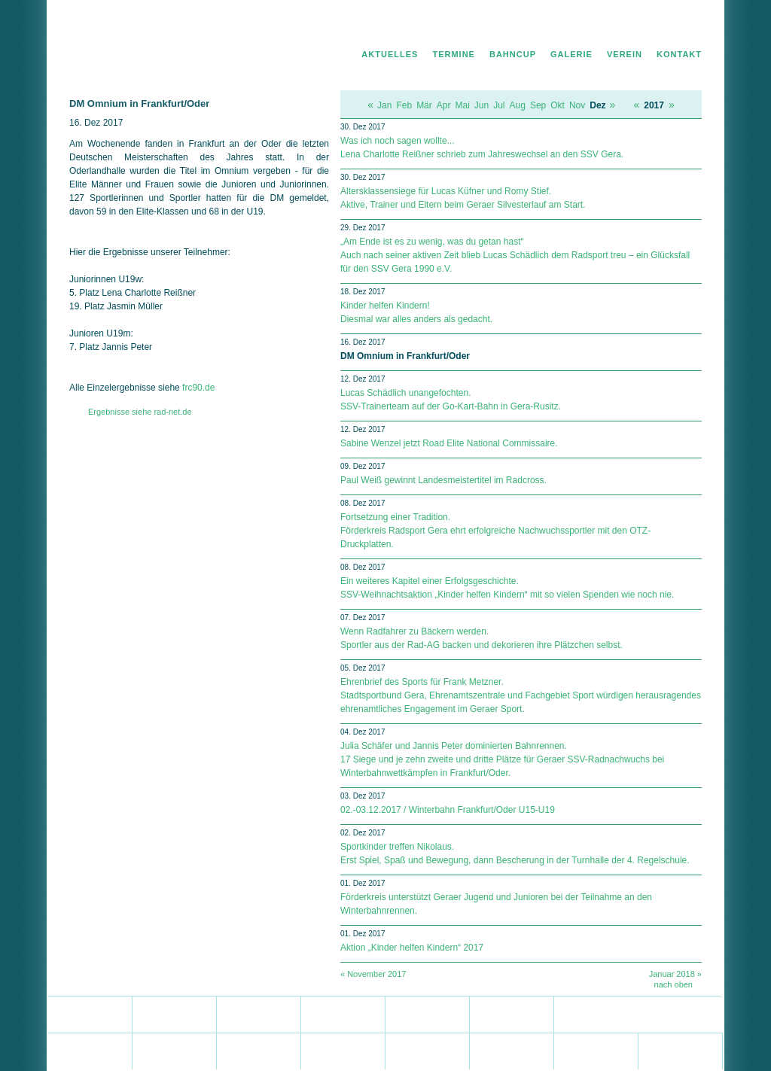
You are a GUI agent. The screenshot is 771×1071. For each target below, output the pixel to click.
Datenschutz (628, 27)
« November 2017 (373, 973)
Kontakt (679, 54)
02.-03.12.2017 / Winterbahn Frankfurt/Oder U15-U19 (447, 810)
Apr (444, 105)
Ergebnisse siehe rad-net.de (140, 411)
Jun (481, 105)
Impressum (681, 27)
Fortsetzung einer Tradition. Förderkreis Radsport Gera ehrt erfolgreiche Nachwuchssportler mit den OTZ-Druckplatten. (495, 530)
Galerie (571, 54)
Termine (453, 54)
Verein (624, 54)
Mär (424, 105)
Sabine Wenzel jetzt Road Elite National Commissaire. (449, 443)
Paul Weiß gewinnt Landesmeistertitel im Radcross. (443, 480)
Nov (577, 105)
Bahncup (512, 54)
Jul (498, 105)
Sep (538, 105)
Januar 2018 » (675, 973)
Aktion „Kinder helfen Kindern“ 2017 (411, 947)
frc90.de (198, 387)
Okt (557, 105)
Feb (404, 105)
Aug (518, 105)
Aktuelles (389, 54)
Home (584, 27)
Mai (462, 105)
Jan (384, 105)
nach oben (673, 984)
